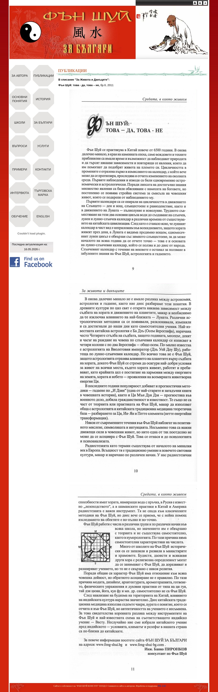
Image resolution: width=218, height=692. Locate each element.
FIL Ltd (162, 686)
